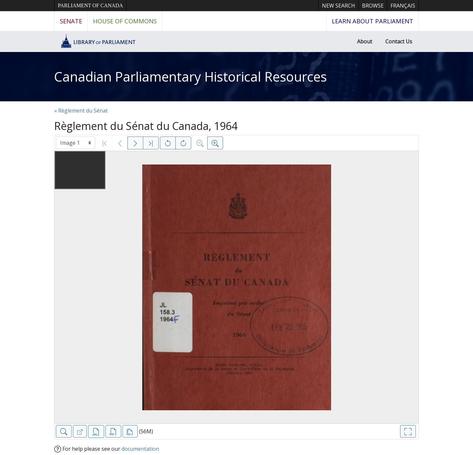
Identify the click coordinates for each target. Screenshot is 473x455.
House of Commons (125, 21)
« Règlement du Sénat (81, 110)
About (364, 41)
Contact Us (398, 41)
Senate (71, 21)
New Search (338, 5)
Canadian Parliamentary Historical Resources (190, 76)
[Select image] (75, 143)
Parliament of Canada (90, 5)
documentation (140, 448)
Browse (373, 5)
